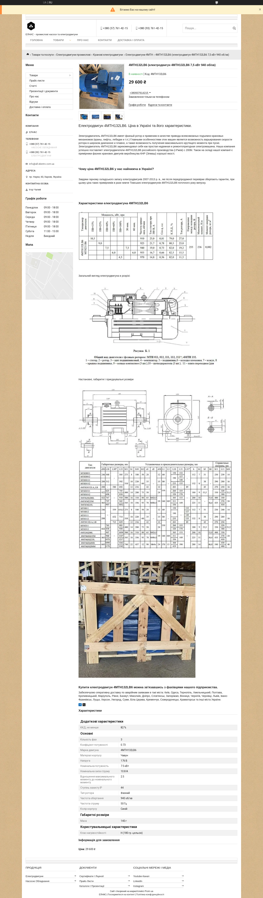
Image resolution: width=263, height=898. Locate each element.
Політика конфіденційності (150, 894)
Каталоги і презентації (91, 886)
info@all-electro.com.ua (41, 163)
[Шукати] (234, 28)
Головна (36, 40)
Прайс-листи (36, 80)
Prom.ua (149, 891)
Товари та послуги (43, 54)
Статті (33, 85)
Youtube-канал (141, 876)
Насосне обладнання (37, 881)
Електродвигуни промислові (73, 54)
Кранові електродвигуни (108, 54)
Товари (58, 40)
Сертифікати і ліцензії (91, 876)
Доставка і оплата (131, 40)
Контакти (105, 40)
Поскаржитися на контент (121, 894)
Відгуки (33, 101)
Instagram (138, 886)
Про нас (83, 40)
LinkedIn (137, 881)
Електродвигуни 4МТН (139, 54)
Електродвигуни (34, 876)
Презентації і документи (43, 91)
